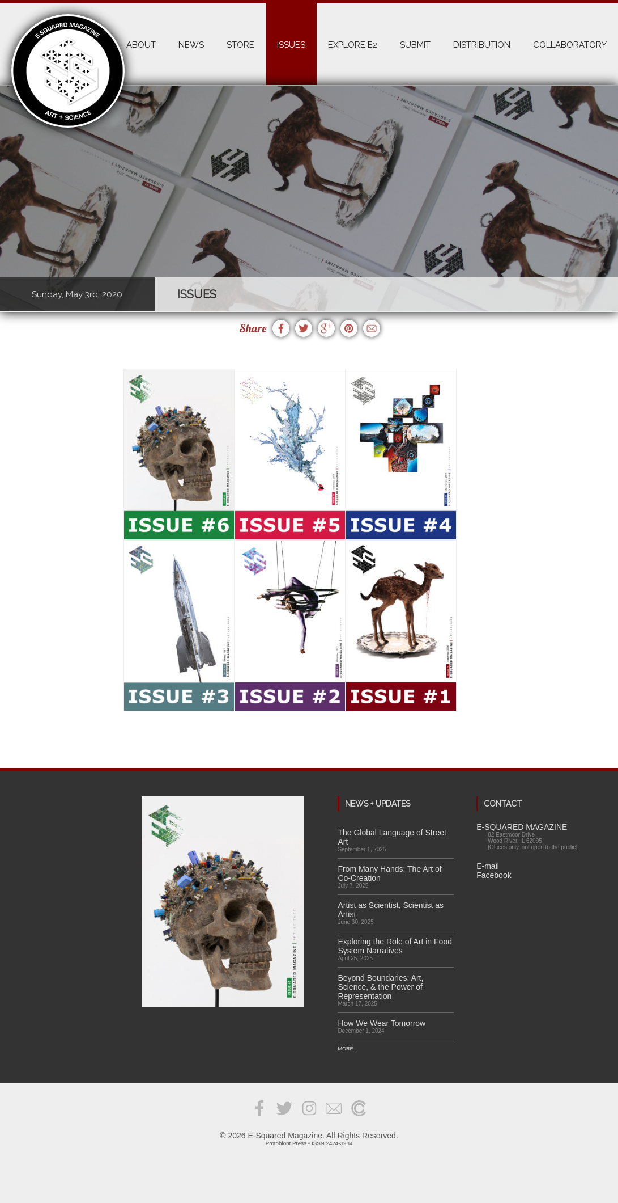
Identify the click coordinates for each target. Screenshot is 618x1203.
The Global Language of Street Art (392, 837)
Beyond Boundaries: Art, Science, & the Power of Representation (380, 987)
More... (347, 1049)
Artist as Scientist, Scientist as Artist (391, 910)
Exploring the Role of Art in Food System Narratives (395, 946)
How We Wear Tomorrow (381, 1023)
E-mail (487, 866)
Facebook (493, 875)
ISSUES (291, 45)
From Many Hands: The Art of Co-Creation (389, 873)
